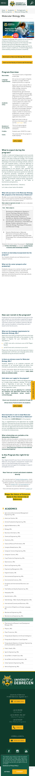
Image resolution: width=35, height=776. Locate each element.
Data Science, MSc (10, 562)
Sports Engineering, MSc (12, 652)
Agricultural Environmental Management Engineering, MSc (16, 513)
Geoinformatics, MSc (11, 596)
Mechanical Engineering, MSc (13, 612)
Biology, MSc (8, 529)
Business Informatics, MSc (12, 533)
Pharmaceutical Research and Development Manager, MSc (17, 624)
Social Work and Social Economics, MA (16, 659)
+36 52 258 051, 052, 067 (17, 716)
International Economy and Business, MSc (17, 603)
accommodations (24, 484)
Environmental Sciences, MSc (13, 580)
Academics (11, 10)
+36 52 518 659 (17, 721)
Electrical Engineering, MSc (13, 565)
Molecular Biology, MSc (21, 12)
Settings (7, 771)
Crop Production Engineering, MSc (15, 558)
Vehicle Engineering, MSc (12, 666)
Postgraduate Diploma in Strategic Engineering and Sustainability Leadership (18, 643)
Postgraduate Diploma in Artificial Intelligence (18, 636)
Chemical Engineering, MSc (13, 536)
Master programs (7, 12)
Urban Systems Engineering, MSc (14, 663)
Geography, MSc (9, 592)
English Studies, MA (10, 572)
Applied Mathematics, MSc (12, 525)
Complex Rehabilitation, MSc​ (13, 547)
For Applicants (21, 10)
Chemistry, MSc (9, 540)
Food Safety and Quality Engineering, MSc (16, 589)
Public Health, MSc (10, 648)
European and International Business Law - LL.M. (17, 584)
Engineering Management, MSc (14, 569)
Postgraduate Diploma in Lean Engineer (16, 639)
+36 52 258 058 (17, 711)
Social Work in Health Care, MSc (14, 655)
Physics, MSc (8, 628)
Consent (19, 771)
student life (14, 484)
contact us (29, 488)
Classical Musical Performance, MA (15, 543)
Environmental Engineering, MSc (14, 576)
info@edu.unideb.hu (17, 736)
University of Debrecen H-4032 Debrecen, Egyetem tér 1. (17, 696)
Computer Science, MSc (11, 554)
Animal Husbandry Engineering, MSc (15, 522)
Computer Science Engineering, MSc (15, 551)
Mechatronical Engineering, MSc (14, 616)
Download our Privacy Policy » (11, 765)
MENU (2, 3)
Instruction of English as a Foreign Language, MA (18, 607)
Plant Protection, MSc (11, 632)
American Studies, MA (11, 518)
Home (3, 10)
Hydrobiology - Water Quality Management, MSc (18, 600)
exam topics (20, 122)
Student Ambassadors (21, 479)
